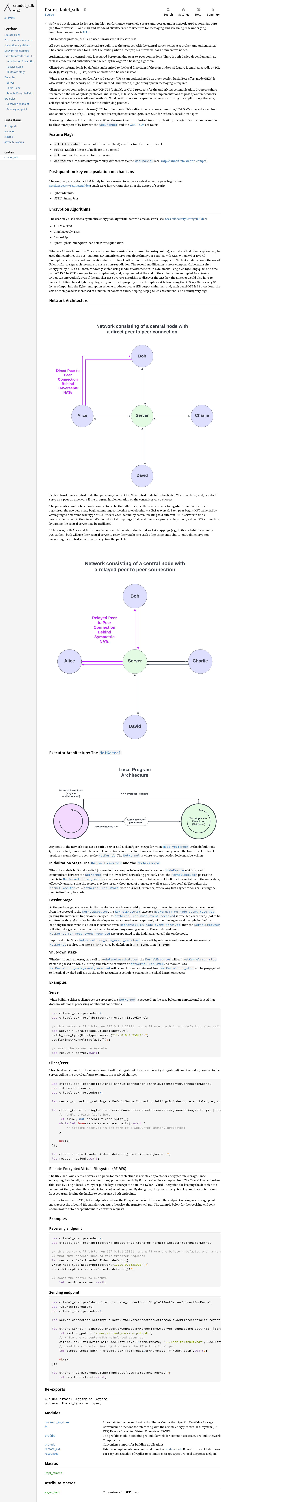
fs (46, 1427)
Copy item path (85, 9)
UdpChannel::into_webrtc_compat (183, 161)
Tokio (86, 32)
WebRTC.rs (137, 125)
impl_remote (53, 1473)
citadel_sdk (23, 5)
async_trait (52, 1492)
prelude (50, 1444)
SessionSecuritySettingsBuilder (69, 186)
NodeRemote (173, 1449)
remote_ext (52, 1449)
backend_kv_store (57, 1422)
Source (49, 14)
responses (51, 1453)
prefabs (50, 1435)
